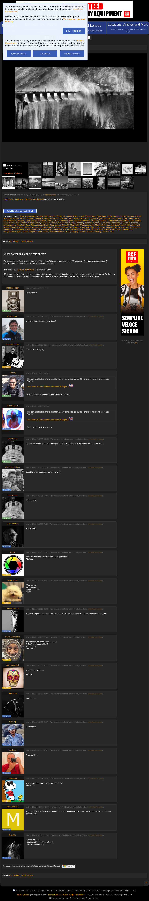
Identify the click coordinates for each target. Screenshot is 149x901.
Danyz (125, 218)
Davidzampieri (9, 221)
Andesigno (101, 216)
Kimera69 (97, 223)
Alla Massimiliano (88, 216)
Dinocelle (20, 221)
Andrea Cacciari (120, 216)
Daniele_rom (109, 218)
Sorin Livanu (43, 231)
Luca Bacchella (18, 225)
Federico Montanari (82, 221)
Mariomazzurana (87, 225)
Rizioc (112, 229)
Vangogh (75, 231)
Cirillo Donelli (73, 218)
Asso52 (16, 218)
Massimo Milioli (113, 225)
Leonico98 (125, 223)
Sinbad (25, 231)
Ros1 (118, 229)
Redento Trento (77, 229)
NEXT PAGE (27, 241)
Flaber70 (103, 221)
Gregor (61, 223)
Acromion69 (30, 216)
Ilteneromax (50, 195)
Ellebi (27, 221)
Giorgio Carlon (34, 223)
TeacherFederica (56, 231)
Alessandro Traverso (71, 216)
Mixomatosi (100, 227)
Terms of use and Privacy (58, 895)
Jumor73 (88, 223)
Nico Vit (124, 227)
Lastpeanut (115, 223)
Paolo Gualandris (32, 229)
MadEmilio (74, 225)
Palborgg (7, 229)
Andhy (109, 216)
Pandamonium (18, 229)
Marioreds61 (100, 225)
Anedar (138, 216)
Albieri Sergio (49, 216)
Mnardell (109, 227)
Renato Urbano (91, 229)
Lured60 (65, 225)
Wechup (97, 231)
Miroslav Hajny (88, 227)
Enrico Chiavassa (38, 221)
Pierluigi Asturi (47, 229)
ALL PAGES (14, 241)
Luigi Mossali (55, 225)
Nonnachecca (135, 227)
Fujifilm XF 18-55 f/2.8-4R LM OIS (29, 199)
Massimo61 (125, 225)
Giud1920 (45, 223)
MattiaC (6, 227)
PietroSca (58, 229)
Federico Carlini (66, 221)
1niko (22, 216)
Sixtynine (33, 231)
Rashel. (66, 229)
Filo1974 (94, 221)
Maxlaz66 (36, 227)
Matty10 (14, 227)
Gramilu (54, 223)
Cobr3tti (93, 218)
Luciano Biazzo (42, 225)
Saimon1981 (127, 229)
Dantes (119, 218)
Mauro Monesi (25, 227)
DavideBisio (134, 218)
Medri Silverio (47, 227)
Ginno (17, 223)
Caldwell (29, 218)
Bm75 (22, 218)
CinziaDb (63, 218)
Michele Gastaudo (61, 227)
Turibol (67, 231)
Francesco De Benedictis (118, 221)
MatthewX (135, 225)
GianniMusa (8, 223)
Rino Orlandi (104, 229)
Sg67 (19, 231)
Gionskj (24, 223)
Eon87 (49, 221)
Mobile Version (23, 895)
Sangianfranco (9, 231)
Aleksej (59, 216)
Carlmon (37, 218)
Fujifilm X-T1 (8, 199)
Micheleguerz (75, 227)
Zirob (112, 231)
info (136, 343)
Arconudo (7, 218)
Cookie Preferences (76, 895)
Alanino (39, 216)
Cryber (100, 218)
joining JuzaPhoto (26, 270)
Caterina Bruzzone (50, 218)
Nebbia (117, 227)
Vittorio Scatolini (86, 231)
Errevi (55, 221)
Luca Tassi (30, 225)
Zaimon (105, 231)
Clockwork (84, 218)
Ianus (67, 223)
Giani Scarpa (135, 221)
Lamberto (106, 223)
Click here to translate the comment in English (50, 387)
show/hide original (96, 317)
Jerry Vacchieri (77, 223)
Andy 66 (130, 216)
